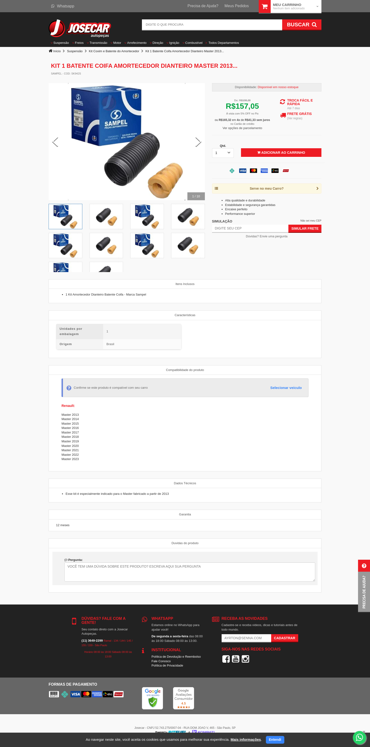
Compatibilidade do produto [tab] (185, 370)
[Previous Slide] (55, 141)
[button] (364, 586)
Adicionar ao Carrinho (281, 152)
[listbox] (223, 153)
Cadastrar (284, 638)
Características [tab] (185, 315)
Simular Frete (305, 228)
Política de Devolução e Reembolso (176, 656)
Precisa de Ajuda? (203, 6)
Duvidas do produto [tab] (185, 543)
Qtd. (223, 146)
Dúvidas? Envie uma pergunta (266, 236)
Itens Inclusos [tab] (185, 284)
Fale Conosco (161, 661)
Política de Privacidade (167, 665)
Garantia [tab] (185, 514)
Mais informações (245, 739)
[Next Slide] (198, 141)
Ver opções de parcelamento (242, 128)
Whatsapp (62, 6)
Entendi (275, 739)
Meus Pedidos (236, 6)
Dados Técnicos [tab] (185, 483)
